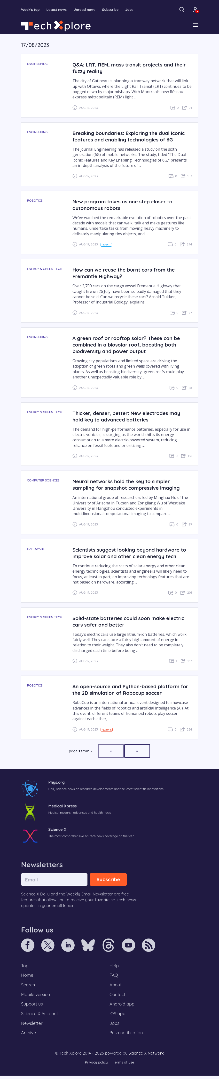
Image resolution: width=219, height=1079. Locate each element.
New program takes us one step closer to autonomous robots (124, 204)
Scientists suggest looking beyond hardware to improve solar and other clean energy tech (131, 553)
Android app (122, 1006)
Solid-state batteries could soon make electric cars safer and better (130, 621)
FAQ (114, 976)
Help (114, 966)
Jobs (133, 9)
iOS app (118, 1016)
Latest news (57, 9)
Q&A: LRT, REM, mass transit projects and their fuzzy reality (131, 68)
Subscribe (113, 9)
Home (27, 976)
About (116, 986)
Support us (32, 1006)
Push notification (127, 1036)
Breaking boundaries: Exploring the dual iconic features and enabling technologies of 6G (130, 136)
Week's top (30, 9)
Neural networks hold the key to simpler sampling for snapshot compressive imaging (128, 484)
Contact (118, 996)
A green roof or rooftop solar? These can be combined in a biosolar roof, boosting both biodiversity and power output (128, 345)
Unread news (86, 9)
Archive (29, 1036)
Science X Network (146, 1056)
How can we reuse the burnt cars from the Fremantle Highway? (125, 273)
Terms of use (124, 1065)
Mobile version (36, 996)
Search (28, 986)
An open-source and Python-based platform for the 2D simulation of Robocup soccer (128, 689)
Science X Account (40, 1016)
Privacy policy (96, 1065)
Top (25, 966)
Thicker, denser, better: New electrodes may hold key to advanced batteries (128, 416)
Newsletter (32, 1026)
